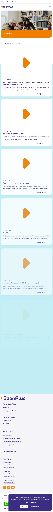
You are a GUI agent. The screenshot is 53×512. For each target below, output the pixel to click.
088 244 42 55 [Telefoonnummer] (9, 1)
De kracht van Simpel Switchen (14, 135)
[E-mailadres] (15, 1)
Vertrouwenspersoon (10, 451)
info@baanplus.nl (9, 483)
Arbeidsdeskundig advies (12, 442)
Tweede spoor (8, 445)
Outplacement (8, 448)
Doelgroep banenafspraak (12, 438)
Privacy (4, 499)
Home (2, 43)
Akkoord (24, 507)
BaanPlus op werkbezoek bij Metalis (16, 236)
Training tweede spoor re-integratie (16, 185)
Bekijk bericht (42, 94)
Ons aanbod (7, 414)
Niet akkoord (35, 507)
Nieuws (18, 43)
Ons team (6, 424)
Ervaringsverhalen (9, 411)
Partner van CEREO (10, 417)
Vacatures (7, 420)
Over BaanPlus (10, 43)
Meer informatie (30, 502)
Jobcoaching (7, 435)
